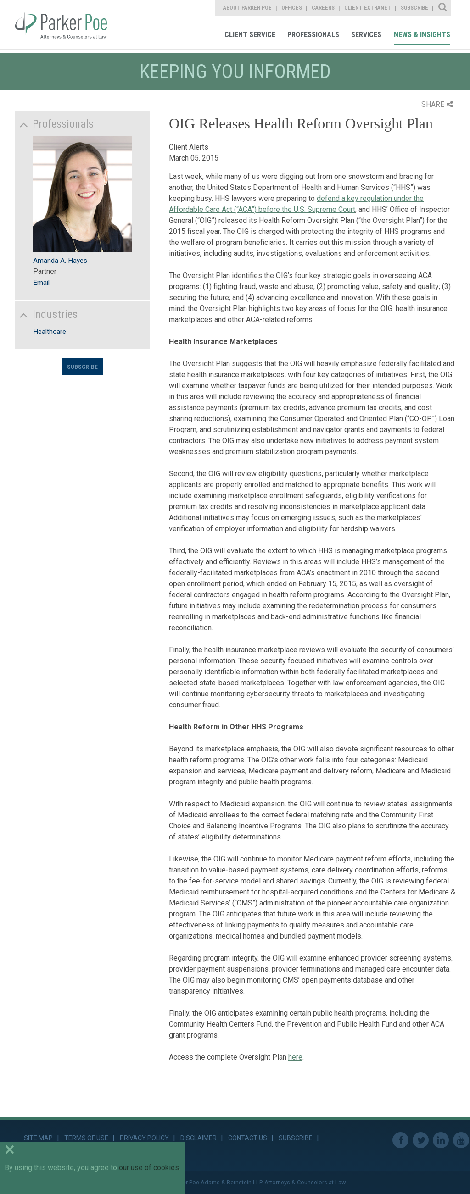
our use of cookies (149, 1167)
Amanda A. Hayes (60, 260)
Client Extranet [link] (367, 8)
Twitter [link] (421, 1140)
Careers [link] (323, 8)
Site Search (443, 8)
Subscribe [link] (414, 8)
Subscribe (82, 366)
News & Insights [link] (422, 34)
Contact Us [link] (247, 1138)
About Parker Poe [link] (247, 8)
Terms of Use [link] (86, 1138)
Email (41, 282)
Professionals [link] (313, 34)
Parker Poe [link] (67, 24)
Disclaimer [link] (198, 1138)
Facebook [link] (400, 1140)
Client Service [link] (249, 34)
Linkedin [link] (441, 1140)
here (295, 1057)
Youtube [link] (461, 1140)
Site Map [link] (38, 1138)
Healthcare (49, 332)
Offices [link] (291, 8)
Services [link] (366, 34)
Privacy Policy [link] (144, 1138)
